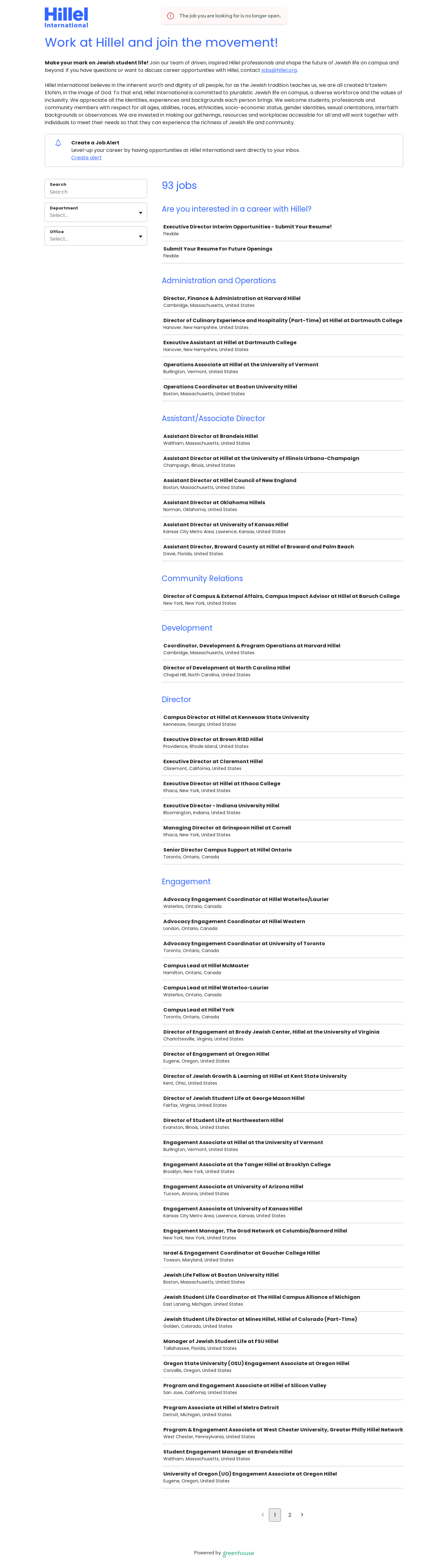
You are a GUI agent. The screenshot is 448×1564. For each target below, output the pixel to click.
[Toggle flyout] (140, 213)
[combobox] (50, 215)
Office (57, 232)
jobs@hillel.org (279, 70)
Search (58, 184)
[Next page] (302, 1515)
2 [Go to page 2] (289, 1515)
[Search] (96, 192)
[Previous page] (263, 1515)
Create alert (86, 157)
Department (64, 208)
